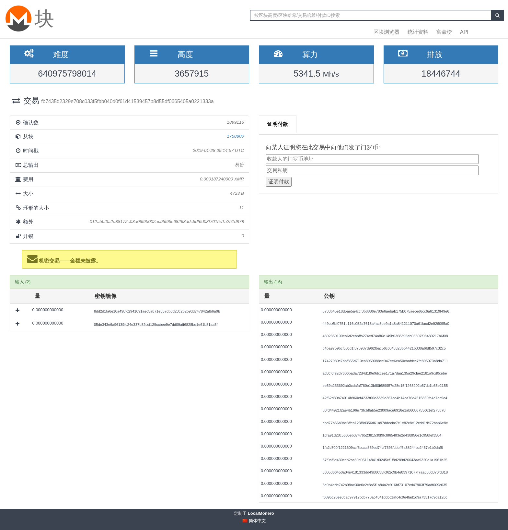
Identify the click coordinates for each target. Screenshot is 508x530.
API (464, 32)
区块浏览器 (386, 32)
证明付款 (277, 124)
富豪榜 (444, 32)
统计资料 (418, 32)
